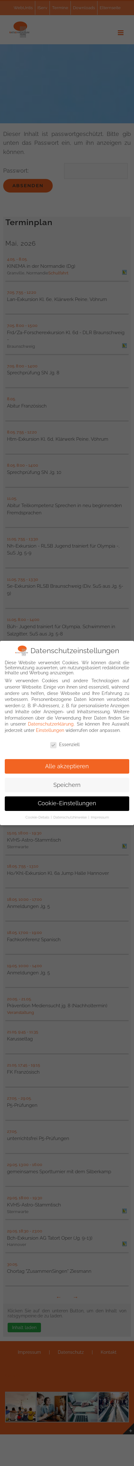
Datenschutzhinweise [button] (70, 817)
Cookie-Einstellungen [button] (67, 803)
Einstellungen (50, 729)
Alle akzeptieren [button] (67, 765)
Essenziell (65, 743)
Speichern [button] (67, 784)
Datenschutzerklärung (51, 723)
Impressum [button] (100, 817)
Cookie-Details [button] (37, 817)
